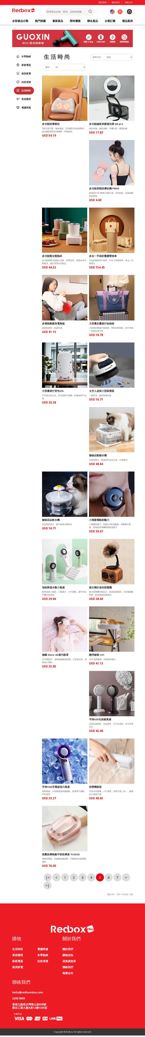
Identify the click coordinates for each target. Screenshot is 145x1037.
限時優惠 (75, 22)
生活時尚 (23, 92)
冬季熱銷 (23, 58)
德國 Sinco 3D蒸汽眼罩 (55, 656)
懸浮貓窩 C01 (96, 656)
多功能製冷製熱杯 (52, 257)
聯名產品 (92, 22)
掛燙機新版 (95, 788)
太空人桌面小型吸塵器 (101, 392)
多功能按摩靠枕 (51, 125)
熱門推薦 (40, 22)
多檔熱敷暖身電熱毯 (53, 324)
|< (48, 879)
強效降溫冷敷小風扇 (53, 588)
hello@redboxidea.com (27, 994)
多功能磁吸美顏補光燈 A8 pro (106, 125)
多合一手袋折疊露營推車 (103, 257)
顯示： (49, 68)
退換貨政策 (69, 962)
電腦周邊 (23, 109)
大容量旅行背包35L (53, 392)
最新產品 (57, 22)
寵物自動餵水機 (98, 456)
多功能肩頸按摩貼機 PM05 (104, 190)
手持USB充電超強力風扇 (56, 788)
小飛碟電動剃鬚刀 (99, 521)
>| (48, 887)
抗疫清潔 (23, 83)
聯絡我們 (116, 2)
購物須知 (67, 956)
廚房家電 (23, 75)
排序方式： (98, 58)
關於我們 (103, 2)
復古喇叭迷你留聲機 (100, 588)
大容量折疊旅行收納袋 (101, 324)
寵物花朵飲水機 (51, 521)
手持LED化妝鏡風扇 (100, 720)
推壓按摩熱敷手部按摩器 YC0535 (61, 855)
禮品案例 (127, 22)
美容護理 (23, 100)
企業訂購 (110, 22)
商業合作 (129, 2)
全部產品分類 (20, 22)
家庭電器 (23, 66)
